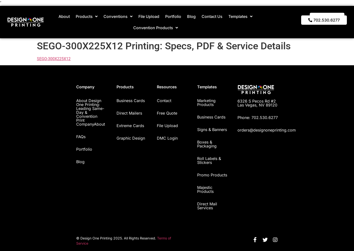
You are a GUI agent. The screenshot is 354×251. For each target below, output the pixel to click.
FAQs (81, 136)
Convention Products (155, 27)
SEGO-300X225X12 (54, 58)
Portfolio (173, 16)
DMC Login (167, 138)
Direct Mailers (129, 113)
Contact (164, 100)
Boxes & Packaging (207, 144)
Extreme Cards (130, 125)
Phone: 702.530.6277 (257, 117)
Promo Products (212, 174)
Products (87, 16)
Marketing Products (206, 102)
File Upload (148, 16)
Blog (191, 16)
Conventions (118, 16)
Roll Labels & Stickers (209, 160)
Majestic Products (205, 189)
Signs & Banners (212, 129)
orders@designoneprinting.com (266, 130)
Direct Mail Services (207, 205)
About (64, 16)
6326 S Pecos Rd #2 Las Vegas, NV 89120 (257, 103)
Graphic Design (131, 138)
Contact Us (212, 16)
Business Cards (131, 100)
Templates (240, 16)
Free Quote (167, 113)
